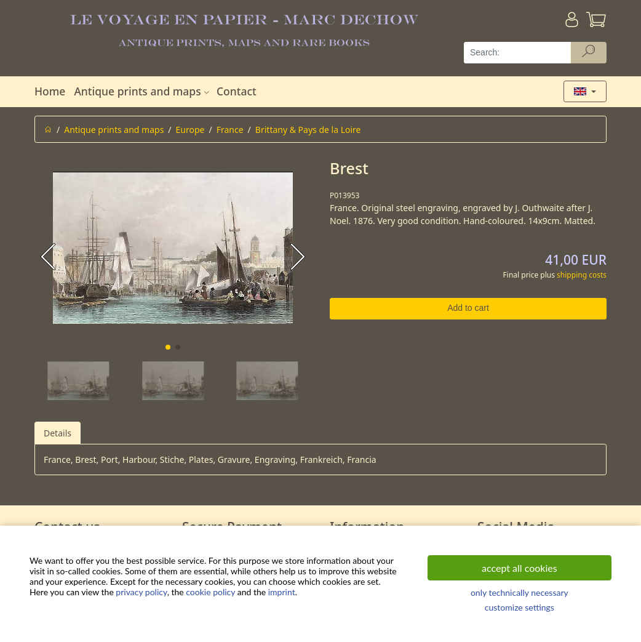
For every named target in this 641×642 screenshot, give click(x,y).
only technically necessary (519, 592)
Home (49, 91)
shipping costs (582, 275)
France (230, 129)
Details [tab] (57, 433)
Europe (190, 129)
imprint (281, 592)
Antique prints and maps (143, 91)
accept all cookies (519, 568)
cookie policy (210, 592)
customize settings (519, 607)
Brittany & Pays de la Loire (308, 129)
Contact (237, 91)
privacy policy (141, 592)
